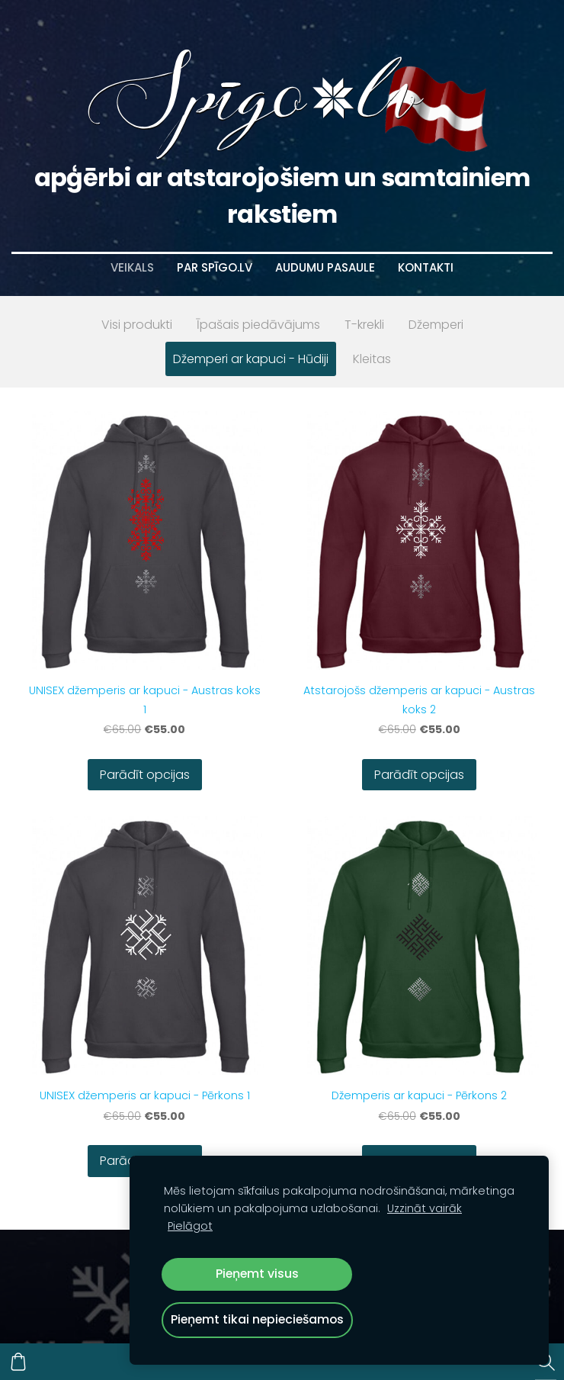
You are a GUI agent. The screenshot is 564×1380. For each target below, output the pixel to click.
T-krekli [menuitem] (364, 324)
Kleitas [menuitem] (372, 359)
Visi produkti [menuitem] (136, 324)
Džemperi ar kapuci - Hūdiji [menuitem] (250, 359)
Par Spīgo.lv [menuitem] (214, 267)
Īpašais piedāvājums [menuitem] (258, 324)
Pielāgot (190, 1226)
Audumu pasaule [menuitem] (325, 267)
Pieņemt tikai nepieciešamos (257, 1319)
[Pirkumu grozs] (18, 1361)
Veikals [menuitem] (132, 267)
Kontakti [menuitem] (425, 267)
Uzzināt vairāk (424, 1208)
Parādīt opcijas (145, 774)
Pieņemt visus (257, 1273)
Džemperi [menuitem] (436, 324)
